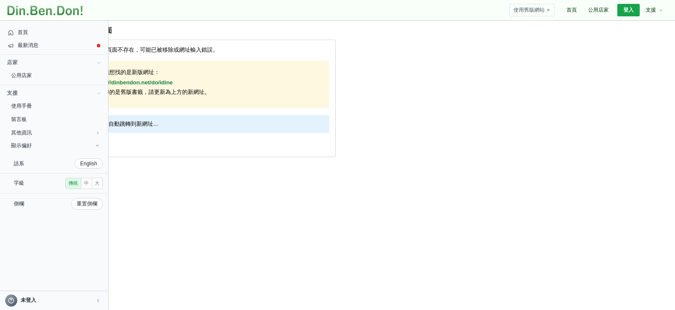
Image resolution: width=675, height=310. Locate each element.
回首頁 (92, 143)
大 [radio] (45, 195)
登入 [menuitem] (628, 10)
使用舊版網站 (532, 10)
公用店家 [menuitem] (598, 10)
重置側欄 (47, 216)
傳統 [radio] (22, 195)
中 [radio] (35, 195)
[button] (58, 300)
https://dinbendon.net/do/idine (133, 82)
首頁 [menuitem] (572, 10)
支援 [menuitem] (654, 10)
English (49, 164)
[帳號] (34, 300)
